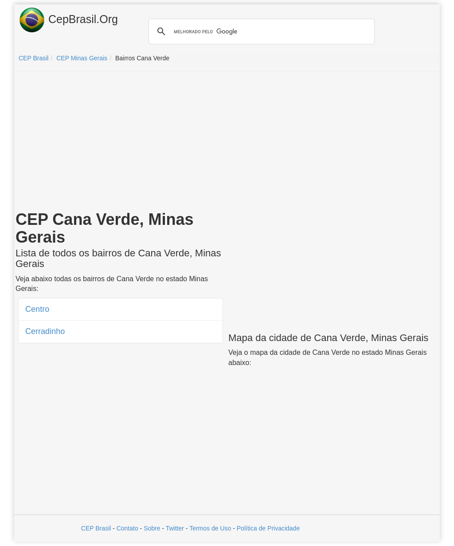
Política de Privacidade (268, 528)
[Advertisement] (227, 143)
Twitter (175, 528)
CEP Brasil (96, 528)
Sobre (152, 528)
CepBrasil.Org (68, 20)
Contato (127, 528)
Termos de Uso (210, 528)
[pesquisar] (260, 31)
